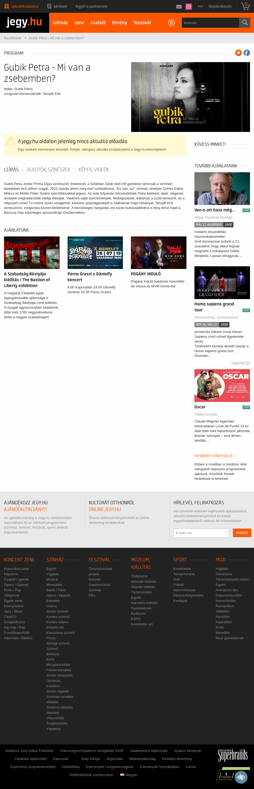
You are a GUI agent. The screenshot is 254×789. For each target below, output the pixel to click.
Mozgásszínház (58, 665)
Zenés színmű (57, 611)
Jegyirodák (114, 759)
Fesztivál (99, 560)
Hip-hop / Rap (14, 627)
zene (79, 23)
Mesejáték (54, 585)
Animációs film (227, 590)
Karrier (191, 767)
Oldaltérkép (71, 767)
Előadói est (55, 627)
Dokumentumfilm (229, 595)
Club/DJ (10, 617)
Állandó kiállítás (143, 587)
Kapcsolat (60, 759)
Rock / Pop (12, 590)
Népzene (11, 574)
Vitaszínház (55, 718)
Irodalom (53, 686)
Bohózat (52, 654)
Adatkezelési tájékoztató (149, 751)
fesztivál (142, 23)
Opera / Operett (16, 585)
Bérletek (60, 6)
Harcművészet (184, 590)
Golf (176, 579)
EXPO (136, 619)
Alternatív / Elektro (18, 638)
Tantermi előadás (59, 707)
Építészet (138, 613)
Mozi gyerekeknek (230, 638)
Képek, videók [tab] (94, 170)
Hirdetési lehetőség (177, 759)
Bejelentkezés (220, 6)
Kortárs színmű (58, 617)
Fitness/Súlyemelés (188, 595)
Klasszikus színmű (60, 633)
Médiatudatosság (142, 759)
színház (60, 23)
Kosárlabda (182, 569)
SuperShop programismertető (33, 767)
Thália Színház (205, 414)
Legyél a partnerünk (91, 6)
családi (98, 23)
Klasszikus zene (16, 569)
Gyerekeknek (141, 608)
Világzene (11, 595)
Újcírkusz (53, 681)
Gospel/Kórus (14, 622)
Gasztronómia (99, 585)
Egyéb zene (13, 601)
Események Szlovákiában (159, 767)
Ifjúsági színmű (58, 643)
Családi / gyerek (16, 579)
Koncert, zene (19, 560)
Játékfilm (222, 611)
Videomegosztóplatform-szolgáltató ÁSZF (92, 751)
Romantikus (225, 606)
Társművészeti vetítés (232, 579)
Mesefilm (223, 633)
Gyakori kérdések (187, 751)
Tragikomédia (56, 723)
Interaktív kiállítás (144, 603)
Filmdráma (224, 574)
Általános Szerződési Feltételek (29, 751)
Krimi (50, 659)
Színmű (52, 649)
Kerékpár (180, 601)
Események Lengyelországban (110, 767)
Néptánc (52, 713)
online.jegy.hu (105, 509)
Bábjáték (53, 601)
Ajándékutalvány (24, 6)
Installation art (142, 624)
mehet (242, 532)
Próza (51, 638)
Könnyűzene (13, 606)
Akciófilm (223, 617)
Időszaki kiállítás (144, 581)
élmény (119, 23)
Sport (180, 560)
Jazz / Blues (13, 611)
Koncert (95, 579)
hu (200, 6)
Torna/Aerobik (184, 574)
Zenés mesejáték (59, 675)
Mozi (221, 560)
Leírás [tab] (11, 170)
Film (92, 595)
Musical (52, 579)
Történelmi (139, 576)
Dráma (51, 606)
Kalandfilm (224, 622)
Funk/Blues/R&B (16, 633)
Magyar (128, 775)
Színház (55, 560)
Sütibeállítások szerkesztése (91, 775)
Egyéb (51, 569)
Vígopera (53, 729)
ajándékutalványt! (25, 509)
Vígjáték (52, 574)
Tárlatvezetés (141, 592)
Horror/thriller (226, 601)
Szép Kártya (90, 759)
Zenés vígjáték (57, 691)
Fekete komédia (58, 670)
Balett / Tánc (56, 590)
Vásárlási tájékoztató (31, 759)
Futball (178, 585)
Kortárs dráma (57, 622)
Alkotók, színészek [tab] (48, 170)
